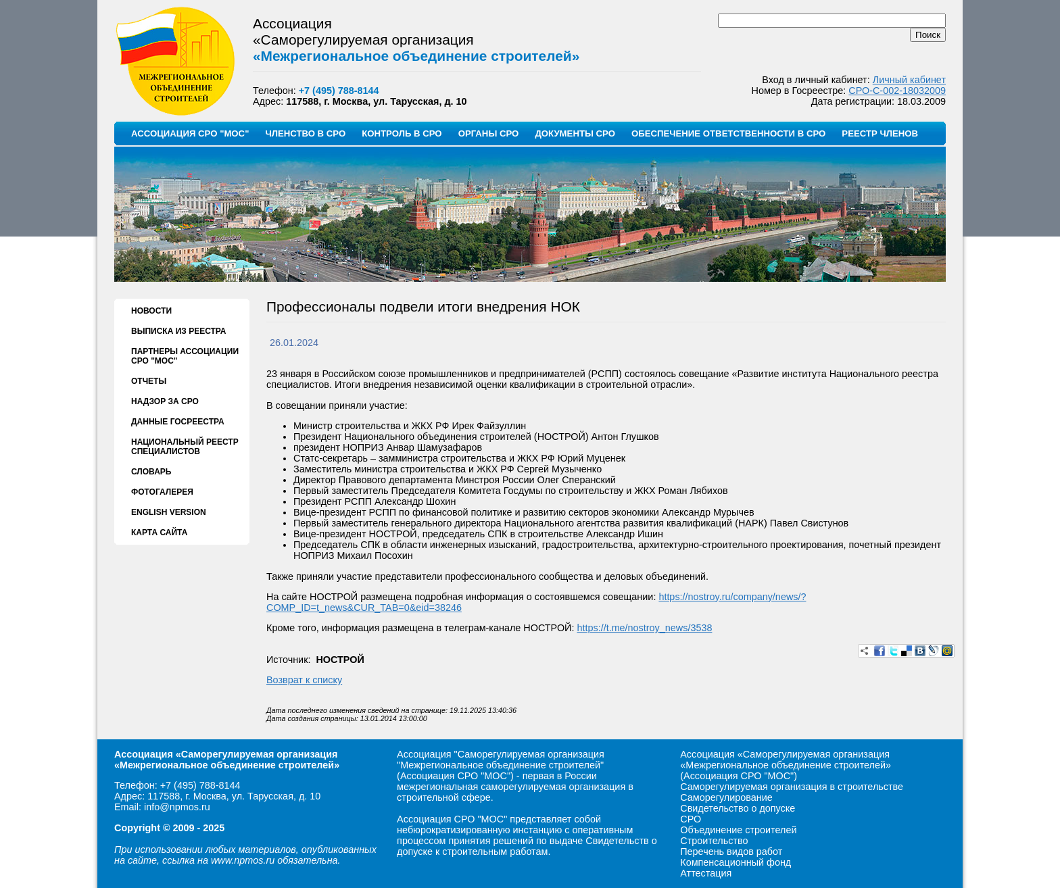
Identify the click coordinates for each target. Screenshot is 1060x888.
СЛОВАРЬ (151, 471)
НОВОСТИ (151, 311)
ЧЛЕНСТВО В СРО (305, 133)
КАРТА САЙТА (159, 532)
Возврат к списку (304, 679)
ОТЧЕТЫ (148, 381)
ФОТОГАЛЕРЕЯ (162, 492)
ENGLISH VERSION (168, 512)
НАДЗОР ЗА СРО (165, 401)
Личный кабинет (909, 79)
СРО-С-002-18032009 (897, 90)
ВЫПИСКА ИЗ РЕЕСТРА (178, 331)
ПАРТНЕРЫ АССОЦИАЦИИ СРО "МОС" (185, 356)
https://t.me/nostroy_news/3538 (644, 627)
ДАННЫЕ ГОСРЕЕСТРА (177, 421)
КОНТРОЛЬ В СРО (401, 133)
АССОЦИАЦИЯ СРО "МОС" (190, 133)
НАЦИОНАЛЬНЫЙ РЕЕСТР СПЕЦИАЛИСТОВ (185, 446)
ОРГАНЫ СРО (488, 133)
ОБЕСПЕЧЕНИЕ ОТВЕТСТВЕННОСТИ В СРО (728, 133)
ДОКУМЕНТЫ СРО (575, 133)
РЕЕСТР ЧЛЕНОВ (880, 133)
